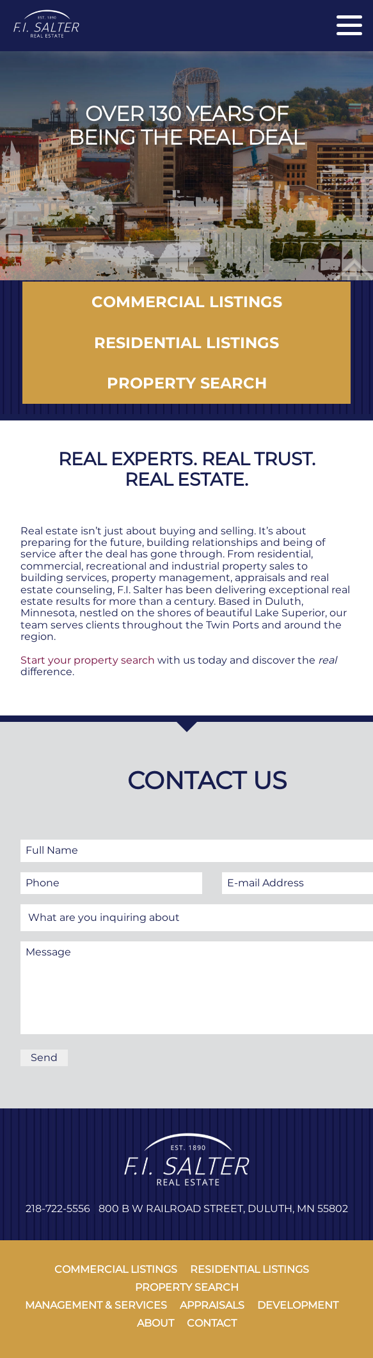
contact (212, 1323)
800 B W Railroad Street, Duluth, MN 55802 (223, 1208)
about (155, 1323)
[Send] (44, 1058)
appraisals (212, 1305)
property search (187, 1287)
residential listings (249, 1269)
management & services (96, 1305)
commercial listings (115, 1269)
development (297, 1305)
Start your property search (87, 660)
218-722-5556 (58, 1208)
